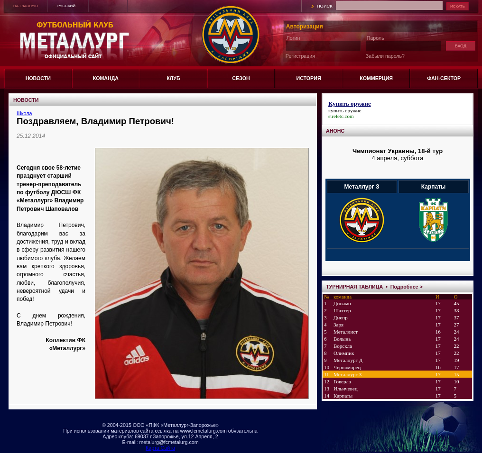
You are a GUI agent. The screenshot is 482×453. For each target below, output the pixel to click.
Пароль (375, 38)
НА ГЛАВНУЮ (25, 6)
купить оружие (345, 110)
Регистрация (300, 56)
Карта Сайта (160, 448)
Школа (24, 113)
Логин (293, 38)
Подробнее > (406, 287)
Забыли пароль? (385, 56)
